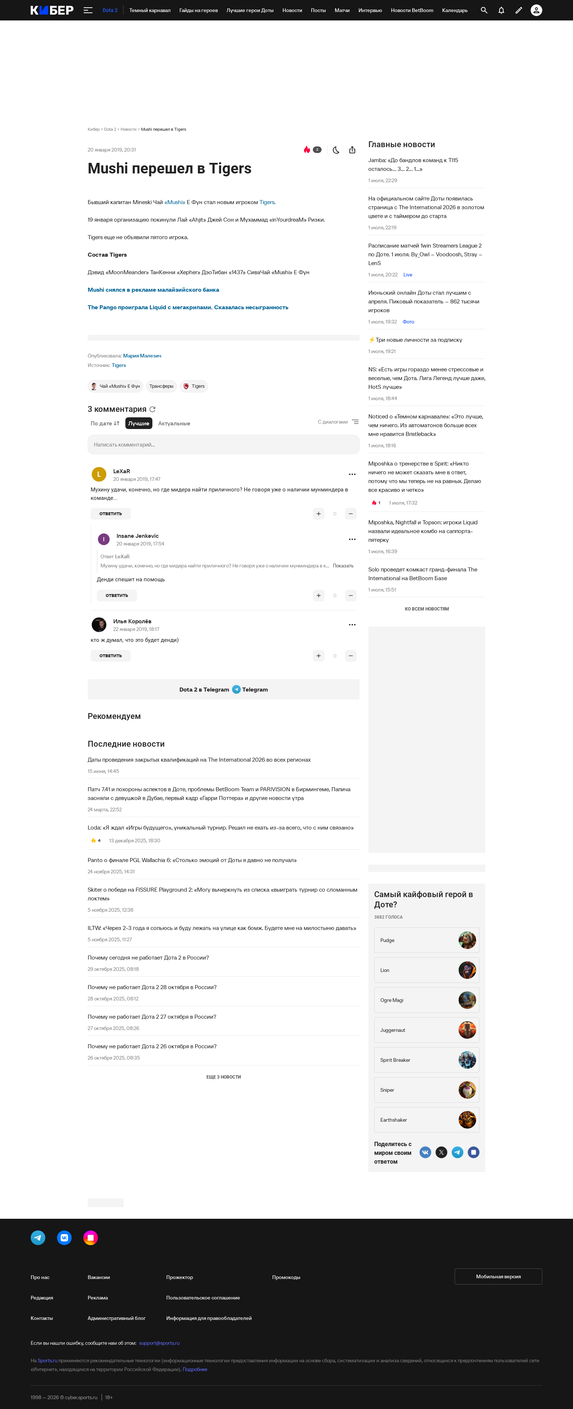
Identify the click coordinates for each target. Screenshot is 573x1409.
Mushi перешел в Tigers (163, 129)
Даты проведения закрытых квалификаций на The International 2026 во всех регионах (199, 850)
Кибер (94, 129)
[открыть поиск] (484, 10)
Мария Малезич (142, 447)
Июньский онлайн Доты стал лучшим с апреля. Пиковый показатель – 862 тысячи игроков (423, 301)
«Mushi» (174, 202)
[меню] (88, 10)
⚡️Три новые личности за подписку (415, 339)
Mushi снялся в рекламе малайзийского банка (153, 289)
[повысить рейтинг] (319, 605)
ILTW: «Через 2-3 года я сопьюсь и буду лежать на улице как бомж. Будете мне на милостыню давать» (222, 1019)
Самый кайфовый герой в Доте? (423, 1118)
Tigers (266, 202)
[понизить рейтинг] (351, 605)
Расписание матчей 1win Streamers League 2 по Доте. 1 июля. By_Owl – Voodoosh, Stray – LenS (425, 254)
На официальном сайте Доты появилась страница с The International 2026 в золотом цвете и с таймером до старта (426, 207)
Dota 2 (110, 129)
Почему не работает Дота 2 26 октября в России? (152, 1137)
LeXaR (121, 562)
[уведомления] (501, 10)
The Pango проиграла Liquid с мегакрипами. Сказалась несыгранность (188, 307)
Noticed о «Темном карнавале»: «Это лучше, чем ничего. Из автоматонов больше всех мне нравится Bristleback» (425, 425)
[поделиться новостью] (352, 149)
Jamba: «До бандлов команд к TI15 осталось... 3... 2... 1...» (413, 164)
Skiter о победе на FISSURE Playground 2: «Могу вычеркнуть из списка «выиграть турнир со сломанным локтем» (222, 985)
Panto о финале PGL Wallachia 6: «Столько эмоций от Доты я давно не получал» (192, 951)
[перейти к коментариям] (307, 149)
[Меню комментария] (352, 565)
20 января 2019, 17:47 (136, 570)
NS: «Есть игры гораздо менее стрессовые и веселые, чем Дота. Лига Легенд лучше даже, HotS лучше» (426, 377)
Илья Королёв (132, 712)
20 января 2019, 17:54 (140, 635)
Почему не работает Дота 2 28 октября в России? (152, 1078)
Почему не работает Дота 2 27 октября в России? (152, 1107)
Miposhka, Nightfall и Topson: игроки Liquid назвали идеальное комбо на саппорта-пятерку (423, 530)
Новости (129, 129)
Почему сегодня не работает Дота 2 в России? (148, 1048)
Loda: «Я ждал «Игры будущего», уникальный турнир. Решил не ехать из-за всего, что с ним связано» (221, 918)
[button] (352, 565)
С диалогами (333, 513)
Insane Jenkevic (138, 627)
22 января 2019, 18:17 (136, 720)
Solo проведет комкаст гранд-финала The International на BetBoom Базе (422, 574)
